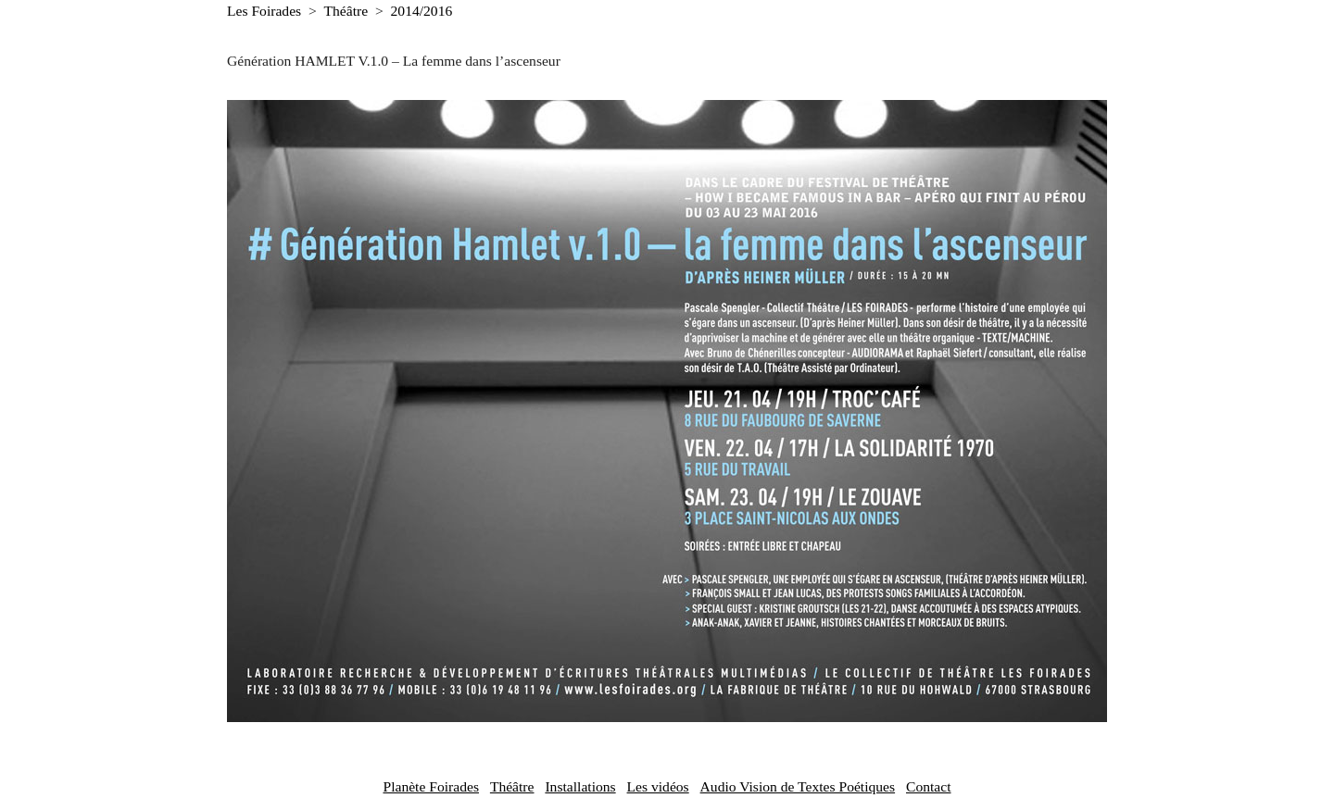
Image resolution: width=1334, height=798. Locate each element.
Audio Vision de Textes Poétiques (798, 786)
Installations (580, 786)
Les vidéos (658, 786)
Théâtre (346, 11)
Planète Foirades (431, 786)
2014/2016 (422, 11)
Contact (928, 786)
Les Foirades (264, 11)
